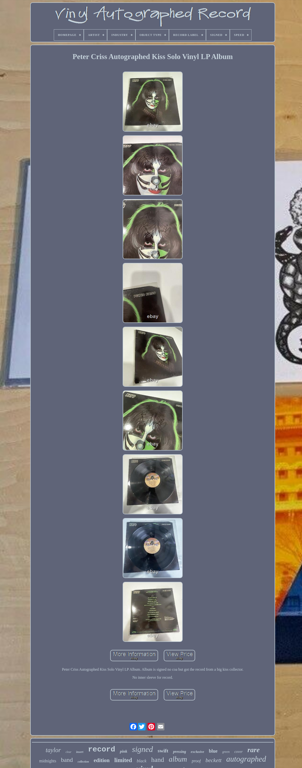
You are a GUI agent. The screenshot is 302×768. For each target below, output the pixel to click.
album (178, 759)
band (67, 759)
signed (142, 749)
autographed (246, 759)
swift (163, 751)
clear (68, 752)
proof (196, 761)
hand (157, 759)
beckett (214, 760)
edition (102, 760)
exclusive (197, 752)
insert (79, 752)
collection (83, 761)
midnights (47, 761)
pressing (179, 752)
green (226, 752)
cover (238, 752)
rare (253, 750)
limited (123, 760)
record (101, 749)
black (142, 760)
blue (213, 751)
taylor (53, 750)
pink (123, 751)
